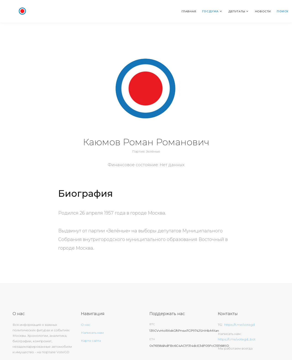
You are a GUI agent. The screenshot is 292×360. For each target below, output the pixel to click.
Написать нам (92, 333)
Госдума (210, 11)
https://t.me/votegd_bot (237, 339)
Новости (263, 11)
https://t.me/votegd (239, 325)
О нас (85, 325)
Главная (189, 11)
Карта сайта (91, 341)
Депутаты (237, 11)
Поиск (283, 11)
